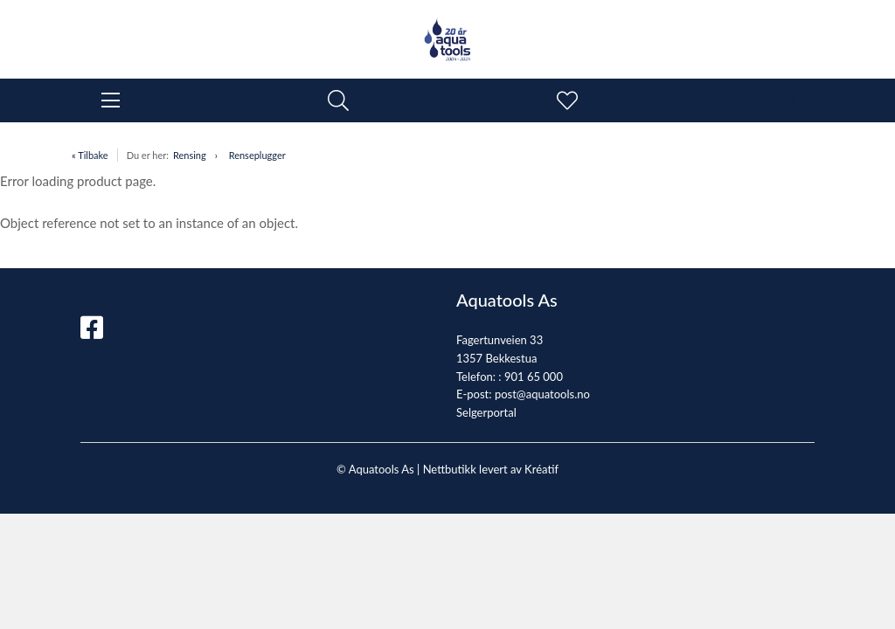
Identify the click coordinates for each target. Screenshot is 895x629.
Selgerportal (486, 412)
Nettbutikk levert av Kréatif (491, 469)
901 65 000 (533, 377)
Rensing (189, 155)
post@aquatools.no (542, 394)
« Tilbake (90, 155)
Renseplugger (257, 155)
